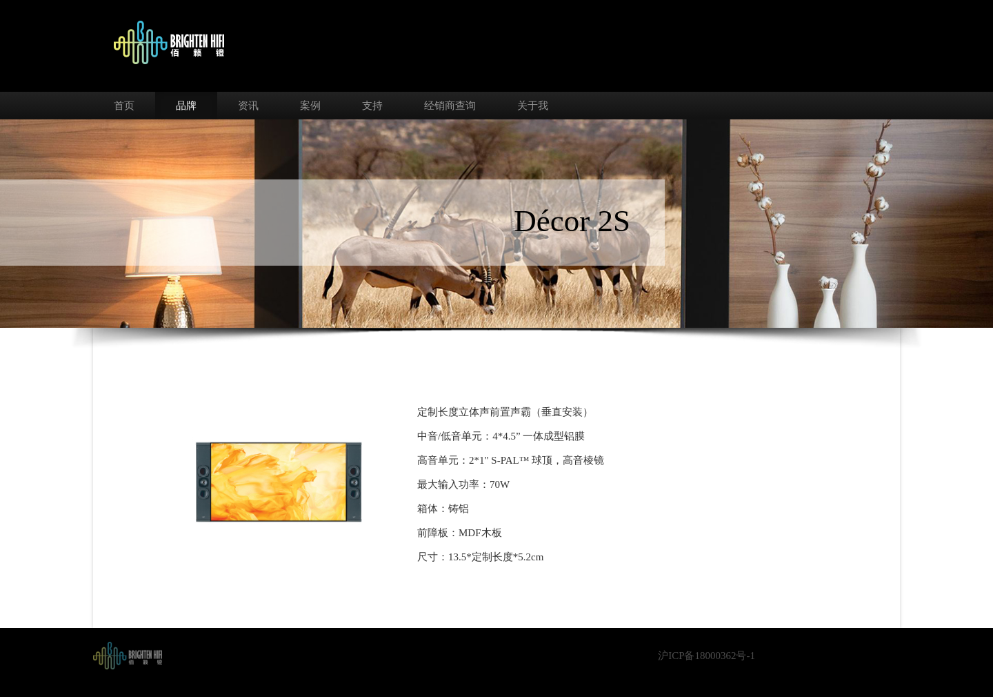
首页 (124, 105)
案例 (310, 105)
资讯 (248, 105)
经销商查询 (450, 105)
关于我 (532, 105)
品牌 (186, 105)
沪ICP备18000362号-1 (706, 655)
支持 (372, 105)
